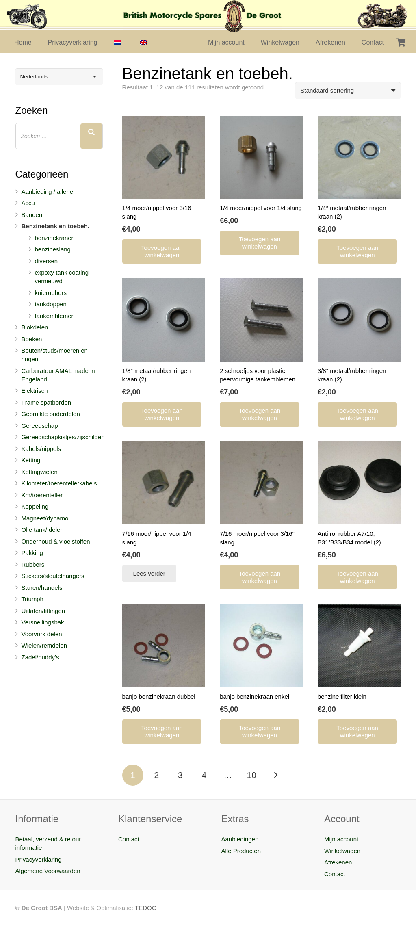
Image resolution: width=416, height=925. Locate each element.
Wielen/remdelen (44, 645)
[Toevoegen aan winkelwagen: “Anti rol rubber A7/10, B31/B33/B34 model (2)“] (357, 577)
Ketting (31, 460)
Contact (128, 839)
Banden (32, 214)
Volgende (275, 775)
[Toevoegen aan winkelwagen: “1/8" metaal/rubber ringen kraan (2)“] (162, 414)
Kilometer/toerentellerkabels (59, 483)
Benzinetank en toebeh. (56, 226)
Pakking (32, 552)
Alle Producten (241, 850)
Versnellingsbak (43, 622)
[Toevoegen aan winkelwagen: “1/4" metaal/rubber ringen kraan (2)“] (357, 251)
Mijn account (341, 839)
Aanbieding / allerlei (48, 191)
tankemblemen (55, 315)
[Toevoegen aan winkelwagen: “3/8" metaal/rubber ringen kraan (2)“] (357, 414)
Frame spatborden (47, 402)
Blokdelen (35, 327)
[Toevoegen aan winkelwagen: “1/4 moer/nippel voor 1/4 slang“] (259, 243)
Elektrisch (35, 390)
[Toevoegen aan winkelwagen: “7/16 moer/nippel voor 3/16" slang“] (259, 577)
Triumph (32, 599)
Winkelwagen (342, 850)
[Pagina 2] (156, 775)
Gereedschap (40, 425)
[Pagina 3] (180, 775)
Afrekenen (338, 862)
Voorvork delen (42, 633)
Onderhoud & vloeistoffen (56, 541)
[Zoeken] (91, 136)
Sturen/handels (42, 587)
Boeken (32, 339)
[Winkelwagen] (401, 42)
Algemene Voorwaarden (47, 870)
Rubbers (33, 564)
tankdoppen (51, 304)
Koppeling (35, 506)
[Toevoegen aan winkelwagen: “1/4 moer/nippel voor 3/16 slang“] (162, 251)
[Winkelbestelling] (348, 90)
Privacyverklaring (38, 859)
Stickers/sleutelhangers (53, 575)
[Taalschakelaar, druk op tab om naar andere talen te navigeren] (59, 76)
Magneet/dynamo (45, 518)
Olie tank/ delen (43, 529)
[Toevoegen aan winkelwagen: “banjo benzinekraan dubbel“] (162, 731)
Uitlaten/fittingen (43, 610)
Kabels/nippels (41, 448)
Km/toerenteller (42, 495)
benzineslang (53, 249)
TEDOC (145, 907)
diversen (46, 261)
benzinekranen (55, 237)
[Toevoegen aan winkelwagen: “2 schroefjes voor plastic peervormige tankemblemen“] (259, 414)
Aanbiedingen (240, 839)
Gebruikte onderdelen (51, 413)
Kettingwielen (40, 471)
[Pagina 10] (251, 775)
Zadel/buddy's (40, 657)
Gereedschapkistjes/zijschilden (63, 436)
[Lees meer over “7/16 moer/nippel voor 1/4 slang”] (149, 573)
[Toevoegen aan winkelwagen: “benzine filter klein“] (357, 731)
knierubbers (51, 292)
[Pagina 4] (204, 775)
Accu (28, 202)
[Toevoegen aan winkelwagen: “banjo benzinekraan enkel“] (259, 731)
